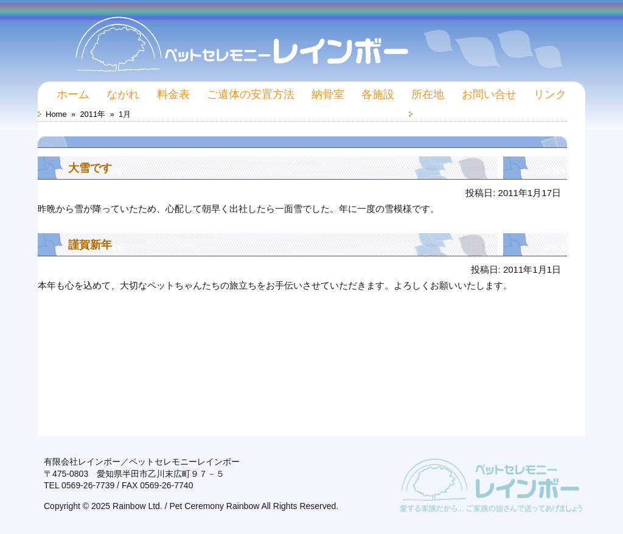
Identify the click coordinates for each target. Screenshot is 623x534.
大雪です (90, 168)
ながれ (122, 94)
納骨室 (328, 94)
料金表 (173, 94)
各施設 (377, 94)
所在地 (427, 94)
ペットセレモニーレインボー (311, 38)
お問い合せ (489, 94)
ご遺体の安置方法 (250, 94)
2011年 (92, 114)
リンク (550, 94)
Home (56, 114)
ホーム (73, 94)
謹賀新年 (90, 245)
